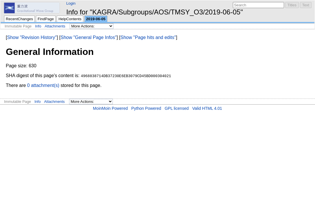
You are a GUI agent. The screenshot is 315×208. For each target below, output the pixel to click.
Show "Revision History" (31, 37)
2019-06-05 (96, 19)
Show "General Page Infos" (88, 37)
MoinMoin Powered (110, 108)
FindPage (46, 19)
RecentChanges (19, 19)
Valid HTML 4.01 (207, 108)
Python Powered (146, 108)
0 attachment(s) (43, 85)
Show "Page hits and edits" (148, 37)
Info (38, 26)
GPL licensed (177, 108)
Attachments (55, 26)
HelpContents (69, 19)
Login (70, 3)
